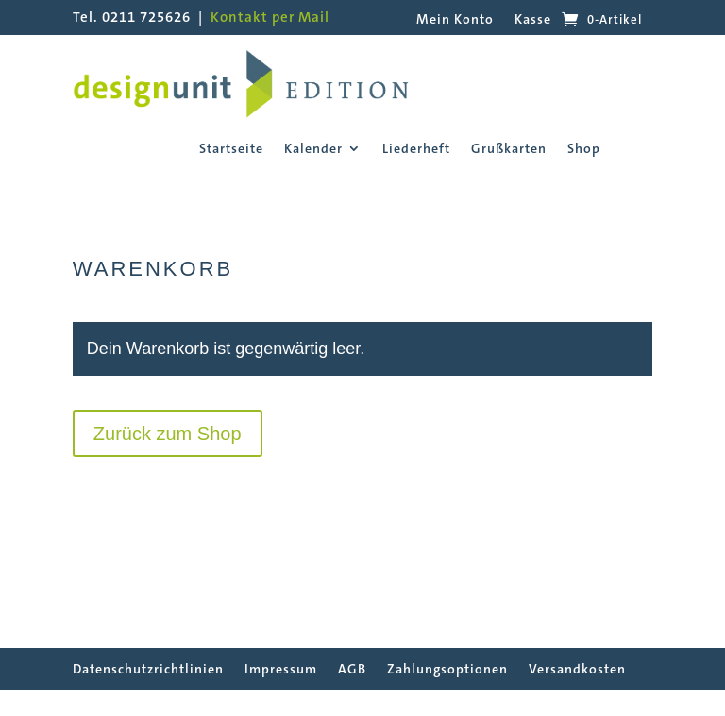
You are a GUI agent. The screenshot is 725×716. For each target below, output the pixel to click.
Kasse (532, 19)
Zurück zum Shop (167, 433)
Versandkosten (577, 668)
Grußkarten (509, 149)
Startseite (231, 149)
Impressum (280, 668)
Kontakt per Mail (270, 17)
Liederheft (416, 149)
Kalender (313, 149)
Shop (583, 149)
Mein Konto (455, 19)
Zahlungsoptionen (447, 668)
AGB (352, 668)
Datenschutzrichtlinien (148, 668)
